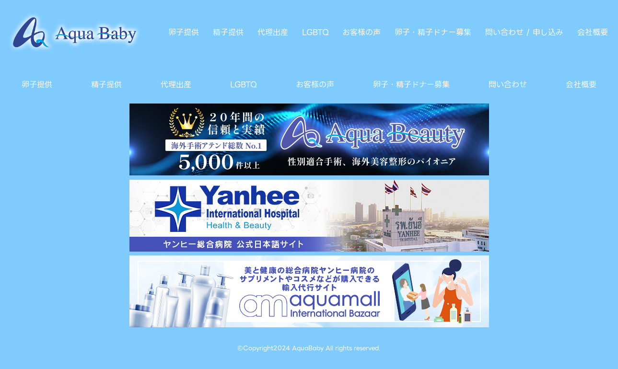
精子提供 (228, 32)
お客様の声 (361, 32)
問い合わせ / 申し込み (524, 32)
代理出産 (272, 32)
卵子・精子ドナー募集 (433, 32)
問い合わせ (508, 84)
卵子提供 (183, 32)
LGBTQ (315, 32)
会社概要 (592, 32)
